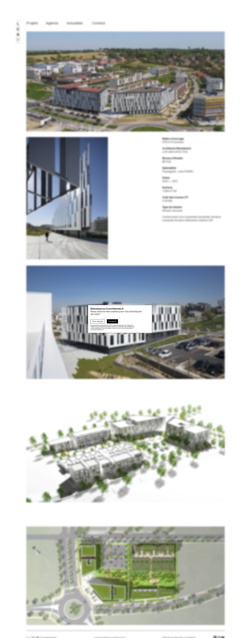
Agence (52, 23)
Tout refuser (97, 321)
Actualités (75, 23)
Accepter (112, 321)
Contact (98, 23)
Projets (32, 23)
